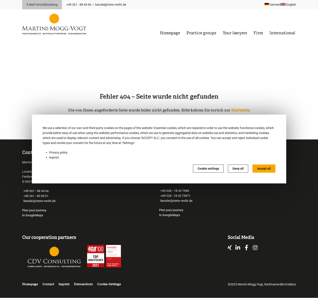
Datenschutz (83, 284)
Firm (258, 33)
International (282, 33)
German (272, 4)
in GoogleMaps (32, 215)
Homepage (170, 33)
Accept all (264, 168)
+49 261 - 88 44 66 (78, 4)
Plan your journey (34, 210)
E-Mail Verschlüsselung (42, 4)
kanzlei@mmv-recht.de (110, 4)
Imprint (54, 157)
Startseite (240, 110)
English (288, 4)
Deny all (238, 168)
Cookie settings (208, 168)
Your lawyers (235, 33)
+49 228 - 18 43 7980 (174, 190)
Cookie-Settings (109, 284)
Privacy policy (58, 152)
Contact (48, 284)
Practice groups (201, 33)
